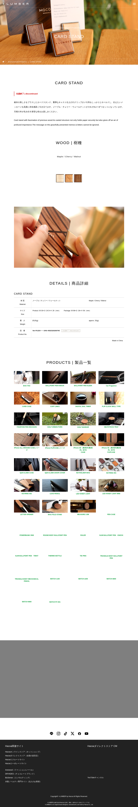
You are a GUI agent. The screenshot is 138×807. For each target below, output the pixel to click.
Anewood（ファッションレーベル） (19, 770)
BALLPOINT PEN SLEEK (83, 386)
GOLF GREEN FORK (54, 427)
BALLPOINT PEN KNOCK (55, 386)
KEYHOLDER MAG (83, 473)
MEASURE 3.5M (83, 514)
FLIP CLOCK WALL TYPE (111, 406)
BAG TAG (26, 386)
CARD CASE (26, 406)
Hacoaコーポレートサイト (16, 763)
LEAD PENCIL (55, 494)
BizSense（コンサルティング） (18, 778)
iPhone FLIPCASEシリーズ (55, 448)
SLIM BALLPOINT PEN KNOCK (111, 535)
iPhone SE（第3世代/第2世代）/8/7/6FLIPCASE (111, 450)
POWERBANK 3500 (27, 535)
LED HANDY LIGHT (83, 494)
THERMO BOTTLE (55, 556)
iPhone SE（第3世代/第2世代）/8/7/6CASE (83, 450)
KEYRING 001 (111, 473)
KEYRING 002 (27, 494)
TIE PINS (83, 556)
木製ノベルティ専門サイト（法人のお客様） (23, 781)
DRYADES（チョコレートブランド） (20, 774)
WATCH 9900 (26, 602)
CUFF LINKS (54, 406)
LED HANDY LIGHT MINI (111, 494)
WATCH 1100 (55, 579)
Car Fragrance (111, 386)
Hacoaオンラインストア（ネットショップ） (23, 752)
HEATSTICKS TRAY (111, 427)
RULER (83, 535)
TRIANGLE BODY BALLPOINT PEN (111, 557)
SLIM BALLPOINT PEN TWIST (26, 556)
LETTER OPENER (26, 514)
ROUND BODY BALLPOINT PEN (55, 535)
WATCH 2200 (83, 579)
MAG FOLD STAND (55, 514)
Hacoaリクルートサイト (15, 760)
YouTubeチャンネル (95, 777)
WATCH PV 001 (55, 602)
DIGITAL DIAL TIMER (83, 406)
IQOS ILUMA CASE (27, 473)
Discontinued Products (69, 28)
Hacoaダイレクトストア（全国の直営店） (22, 756)
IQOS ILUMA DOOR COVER (55, 473)
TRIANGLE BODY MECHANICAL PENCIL (27, 580)
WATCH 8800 (111, 579)
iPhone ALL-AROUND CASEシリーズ (26, 449)
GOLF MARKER (83, 427)
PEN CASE (111, 514)
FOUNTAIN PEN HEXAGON (27, 427)
